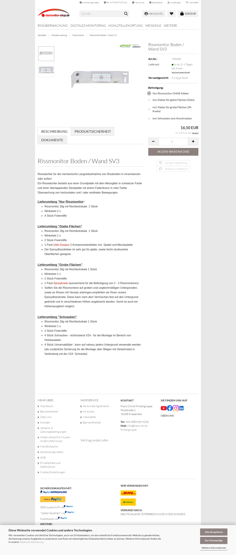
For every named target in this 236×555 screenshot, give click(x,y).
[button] (156, 2)
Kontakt (45, 422)
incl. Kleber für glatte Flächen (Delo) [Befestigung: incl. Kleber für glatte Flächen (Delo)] (171, 99)
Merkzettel (192, 2)
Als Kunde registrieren (96, 406)
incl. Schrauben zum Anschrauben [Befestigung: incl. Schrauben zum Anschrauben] (170, 118)
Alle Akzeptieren (214, 532)
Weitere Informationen (214, 547)
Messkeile (153, 25)
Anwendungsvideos (89, 2)
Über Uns (45, 417)
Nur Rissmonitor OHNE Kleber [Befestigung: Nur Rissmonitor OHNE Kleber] (168, 93)
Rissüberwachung (53, 25)
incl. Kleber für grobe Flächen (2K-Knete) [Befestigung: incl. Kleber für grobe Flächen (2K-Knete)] (170, 109)
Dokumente (52, 140)
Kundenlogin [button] (174, 2)
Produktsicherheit (93, 131)
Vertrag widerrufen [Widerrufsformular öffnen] (94, 440)
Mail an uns (138, 2)
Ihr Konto (88, 411)
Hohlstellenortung (125, 25)
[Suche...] (126, 13)
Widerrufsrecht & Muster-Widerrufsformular (55, 439)
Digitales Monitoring (88, 25)
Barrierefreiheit (49, 411)
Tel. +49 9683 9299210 (115, 2)
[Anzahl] (173, 141)
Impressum (46, 406)
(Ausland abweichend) (181, 72)
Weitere (170, 25)
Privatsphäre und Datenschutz (50, 464)
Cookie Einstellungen (52, 472)
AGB (43, 457)
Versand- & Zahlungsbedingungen (53, 429)
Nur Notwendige (214, 540)
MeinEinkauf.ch (49, 446)
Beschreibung (54, 131)
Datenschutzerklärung (31, 541)
